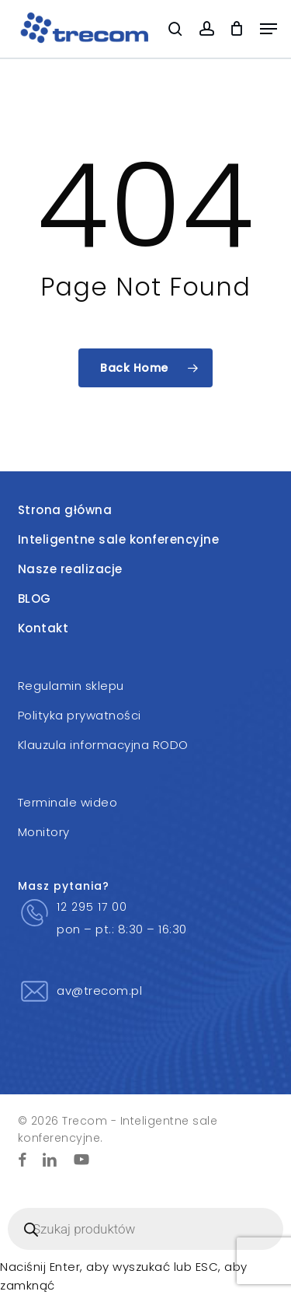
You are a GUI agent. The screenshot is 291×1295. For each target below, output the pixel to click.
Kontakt (43, 628)
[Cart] (237, 28)
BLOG (34, 598)
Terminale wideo (68, 802)
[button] (268, 29)
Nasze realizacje (70, 569)
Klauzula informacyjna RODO (103, 745)
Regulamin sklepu (71, 685)
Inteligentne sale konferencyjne (119, 539)
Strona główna (65, 510)
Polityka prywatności (79, 715)
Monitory (44, 832)
